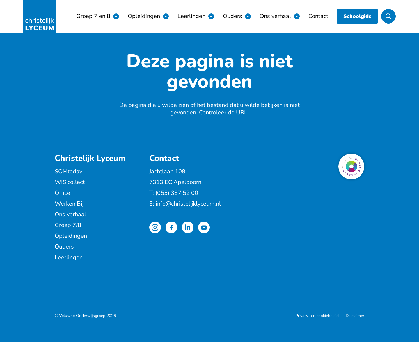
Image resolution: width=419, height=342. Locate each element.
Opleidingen (144, 16)
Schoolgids (357, 16)
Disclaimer (355, 315)
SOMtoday (68, 171)
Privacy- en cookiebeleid (317, 315)
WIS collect (70, 182)
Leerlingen (191, 16)
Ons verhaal (275, 16)
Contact (318, 16)
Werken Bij (69, 204)
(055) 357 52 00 (176, 193)
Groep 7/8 (68, 225)
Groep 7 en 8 (93, 16)
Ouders (232, 16)
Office (62, 193)
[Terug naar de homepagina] (39, 16)
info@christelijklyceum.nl (188, 204)
